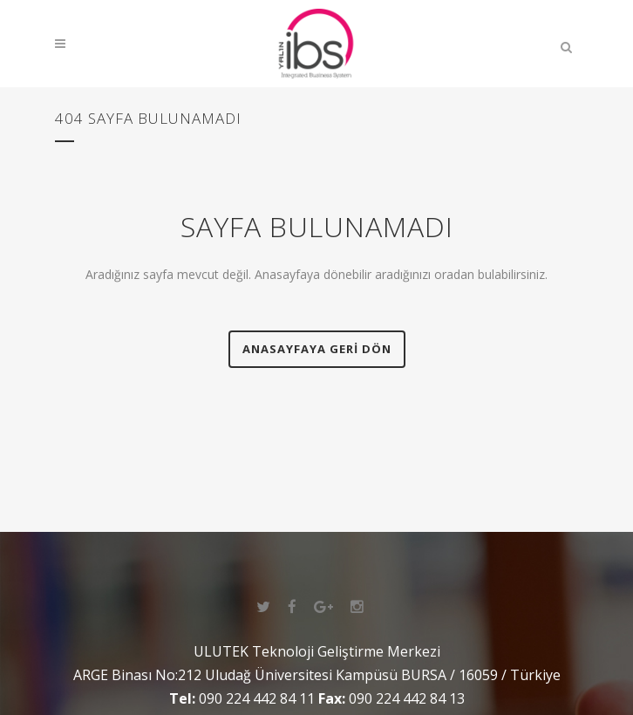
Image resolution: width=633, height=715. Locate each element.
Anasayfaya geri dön (316, 349)
